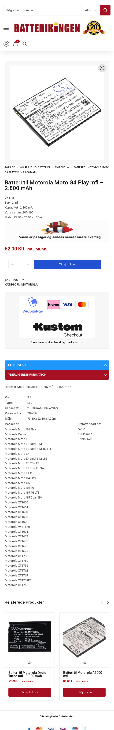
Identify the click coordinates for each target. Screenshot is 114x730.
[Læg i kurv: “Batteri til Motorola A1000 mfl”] (84, 692)
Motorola (62, 167)
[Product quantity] (20, 264)
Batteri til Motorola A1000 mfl (82, 674)
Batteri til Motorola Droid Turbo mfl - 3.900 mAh (27, 674)
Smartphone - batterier (34, 167)
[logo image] (59, 28)
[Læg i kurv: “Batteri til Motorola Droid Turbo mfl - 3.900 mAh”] (29, 692)
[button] (108, 602)
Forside (10, 167)
